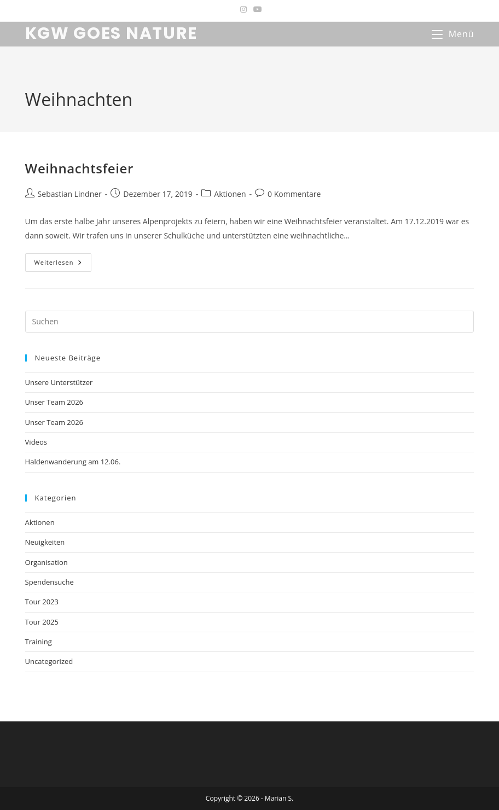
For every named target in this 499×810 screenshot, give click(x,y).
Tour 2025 (42, 622)
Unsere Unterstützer (59, 382)
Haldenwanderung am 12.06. (73, 462)
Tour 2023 (42, 602)
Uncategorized (49, 661)
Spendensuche (49, 582)
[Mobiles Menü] (453, 34)
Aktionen (230, 194)
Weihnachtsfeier (79, 168)
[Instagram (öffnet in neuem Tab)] (243, 9)
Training (38, 641)
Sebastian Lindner (70, 194)
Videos (36, 442)
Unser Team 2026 (54, 402)
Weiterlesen (63, 262)
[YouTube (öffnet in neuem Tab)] (256, 9)
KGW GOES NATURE (111, 33)
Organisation (46, 562)
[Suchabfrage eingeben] (249, 322)
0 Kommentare (294, 194)
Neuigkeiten (45, 542)
